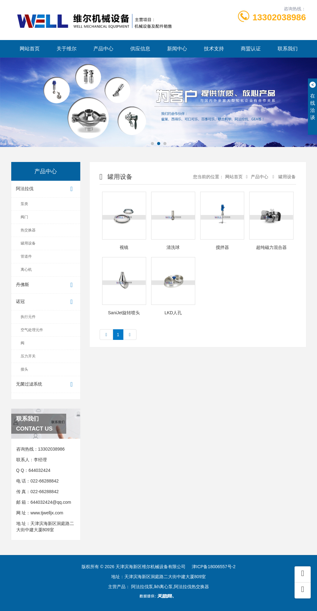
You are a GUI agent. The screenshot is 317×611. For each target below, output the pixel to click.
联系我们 (288, 48)
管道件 (26, 256)
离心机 (26, 269)
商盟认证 (251, 48)
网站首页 (30, 48)
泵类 (24, 204)
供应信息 (140, 48)
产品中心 (103, 48)
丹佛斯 (46, 285)
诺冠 (46, 302)
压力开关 (28, 356)
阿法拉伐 (46, 189)
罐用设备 (28, 243)
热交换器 (28, 230)
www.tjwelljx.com (46, 512)
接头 (24, 369)
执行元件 (28, 317)
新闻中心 (177, 48)
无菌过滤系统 (46, 384)
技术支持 (214, 48)
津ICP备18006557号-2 (213, 566)
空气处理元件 (32, 330)
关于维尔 (67, 48)
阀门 (24, 217)
